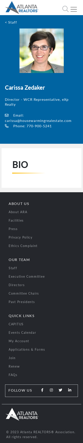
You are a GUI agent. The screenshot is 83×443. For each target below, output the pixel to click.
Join (12, 358)
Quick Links (22, 316)
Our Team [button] (19, 259)
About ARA (18, 212)
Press (13, 229)
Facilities (16, 220)
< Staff (11, 22)
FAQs (13, 375)
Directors (17, 285)
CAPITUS (16, 324)
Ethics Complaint (23, 246)
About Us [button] (19, 203)
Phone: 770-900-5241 (28, 126)
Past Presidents (22, 302)
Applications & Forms (27, 349)
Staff (13, 268)
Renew (14, 366)
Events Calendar (22, 332)
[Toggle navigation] (75, 7)
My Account (19, 341)
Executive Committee (27, 276)
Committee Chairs (24, 293)
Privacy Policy (21, 237)
